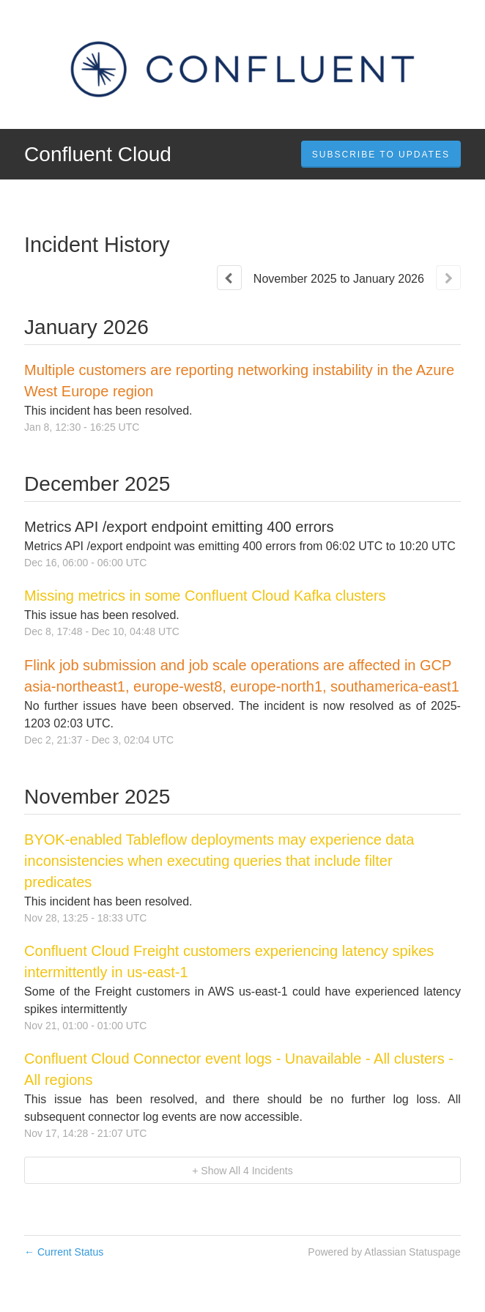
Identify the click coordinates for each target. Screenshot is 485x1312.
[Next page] (448, 277)
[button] (381, 154)
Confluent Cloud (97, 154)
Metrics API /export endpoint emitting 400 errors (178, 527)
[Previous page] (229, 277)
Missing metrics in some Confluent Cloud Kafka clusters (205, 596)
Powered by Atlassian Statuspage (384, 1252)
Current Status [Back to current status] (63, 1252)
